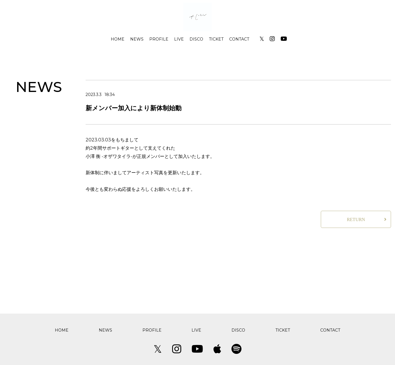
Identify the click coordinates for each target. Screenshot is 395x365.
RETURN (356, 219)
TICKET (216, 39)
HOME (117, 39)
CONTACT (239, 39)
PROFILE (158, 39)
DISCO (196, 39)
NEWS (137, 39)
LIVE (179, 39)
